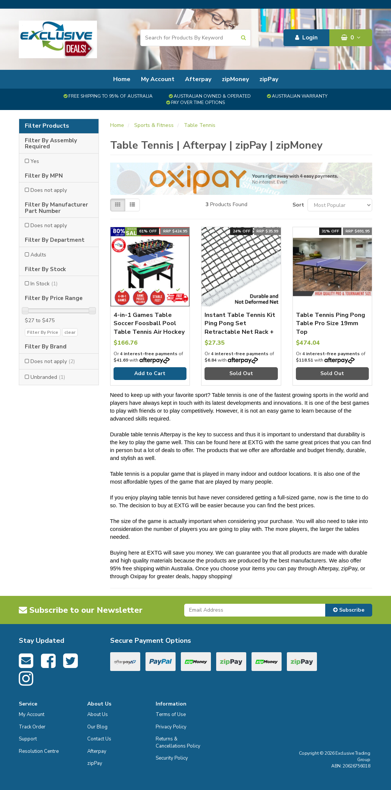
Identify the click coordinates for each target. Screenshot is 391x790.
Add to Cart (149, 373)
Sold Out (241, 373)
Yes (34, 161)
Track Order (32, 727)
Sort (297, 204)
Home (121, 79)
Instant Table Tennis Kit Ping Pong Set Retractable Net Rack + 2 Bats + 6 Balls (240, 327)
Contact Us (99, 739)
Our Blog (97, 727)
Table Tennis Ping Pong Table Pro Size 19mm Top (330, 323)
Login (306, 37)
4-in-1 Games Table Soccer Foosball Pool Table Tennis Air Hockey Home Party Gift (149, 327)
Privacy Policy (171, 727)
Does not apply (48, 190)
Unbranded (47, 377)
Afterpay (198, 79)
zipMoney (235, 79)
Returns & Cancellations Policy (178, 742)
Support (28, 739)
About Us (97, 714)
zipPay (268, 79)
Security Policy (172, 758)
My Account (157, 79)
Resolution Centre (39, 751)
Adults (38, 254)
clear (70, 332)
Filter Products (47, 126)
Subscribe (348, 610)
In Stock (44, 283)
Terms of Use (171, 714)
